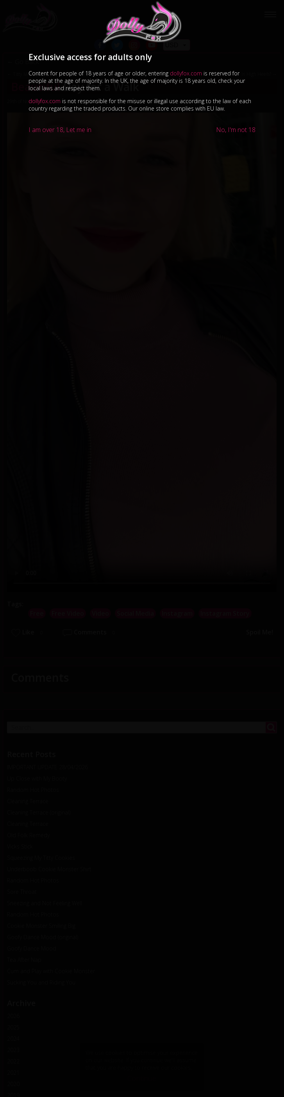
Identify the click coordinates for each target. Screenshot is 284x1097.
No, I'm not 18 (235, 129)
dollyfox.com (186, 73)
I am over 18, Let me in (60, 129)
